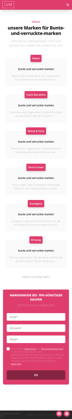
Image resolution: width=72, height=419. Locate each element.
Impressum (30, 415)
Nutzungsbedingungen (52, 348)
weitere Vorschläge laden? (36, 276)
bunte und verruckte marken (36, 69)
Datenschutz (30, 348)
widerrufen (16, 363)
